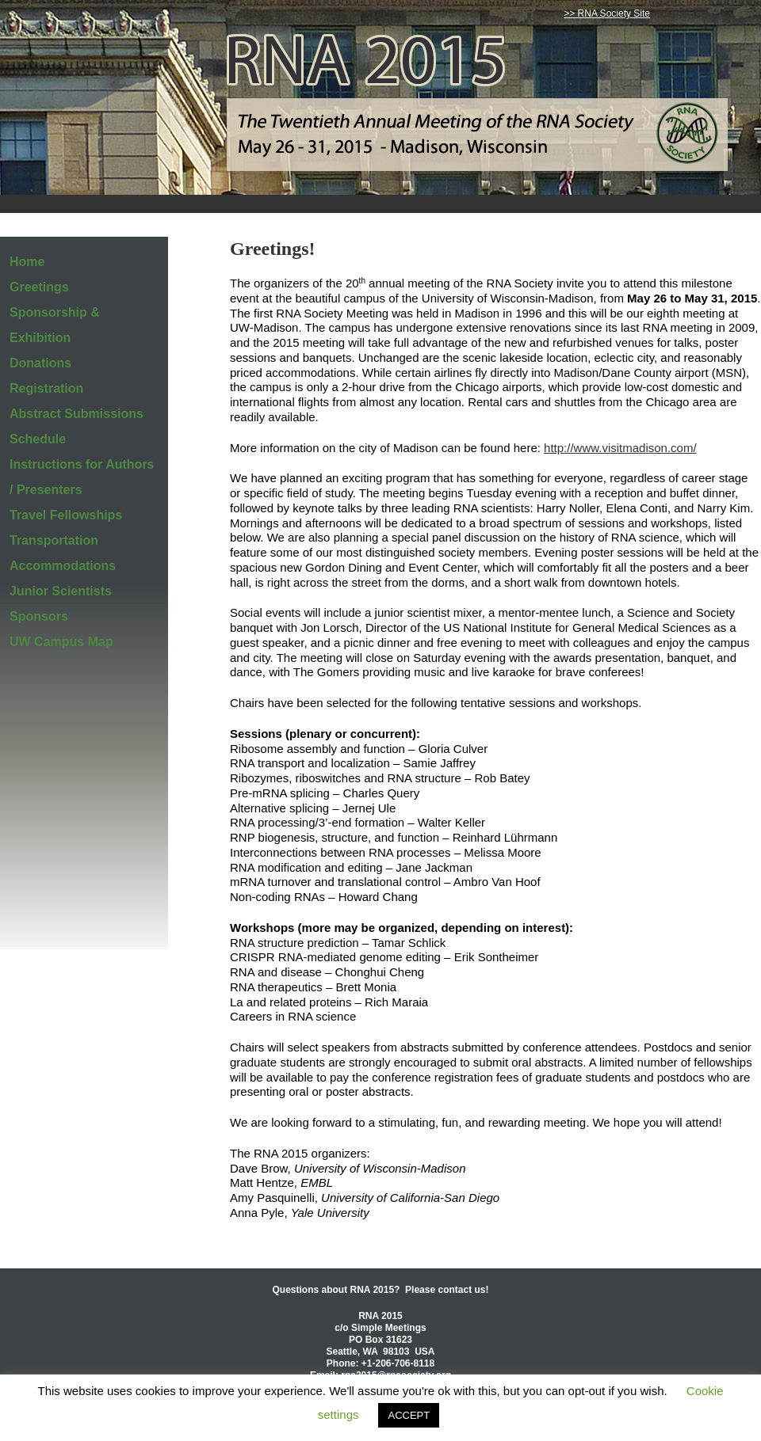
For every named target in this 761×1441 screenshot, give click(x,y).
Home (27, 261)
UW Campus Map (61, 641)
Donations (40, 363)
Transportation (54, 540)
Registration (46, 388)
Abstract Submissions (76, 413)
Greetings (39, 287)
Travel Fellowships (66, 515)
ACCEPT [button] (409, 1415)
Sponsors (39, 616)
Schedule (38, 439)
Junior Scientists (61, 591)
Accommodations (63, 565)
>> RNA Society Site (607, 13)
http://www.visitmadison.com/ (620, 447)
